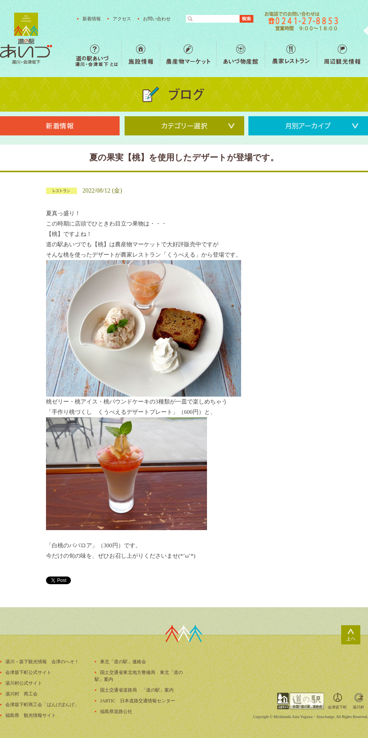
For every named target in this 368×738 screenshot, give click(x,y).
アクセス (122, 18)
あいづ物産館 (240, 54)
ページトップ (350, 634)
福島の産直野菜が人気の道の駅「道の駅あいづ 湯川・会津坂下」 (26, 38)
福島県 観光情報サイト (30, 715)
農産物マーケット (188, 54)
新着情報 (91, 18)
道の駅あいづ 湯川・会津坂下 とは (98, 54)
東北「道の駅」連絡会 (123, 661)
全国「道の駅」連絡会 (300, 701)
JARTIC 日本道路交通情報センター (137, 700)
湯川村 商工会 (21, 694)
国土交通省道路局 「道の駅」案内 (137, 690)
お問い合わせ (157, 18)
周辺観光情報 (342, 54)
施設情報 (140, 54)
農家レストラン (291, 54)
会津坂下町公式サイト (28, 672)
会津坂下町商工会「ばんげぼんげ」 (42, 704)
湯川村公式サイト (23, 683)
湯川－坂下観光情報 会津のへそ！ (42, 661)
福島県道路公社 (116, 711)
